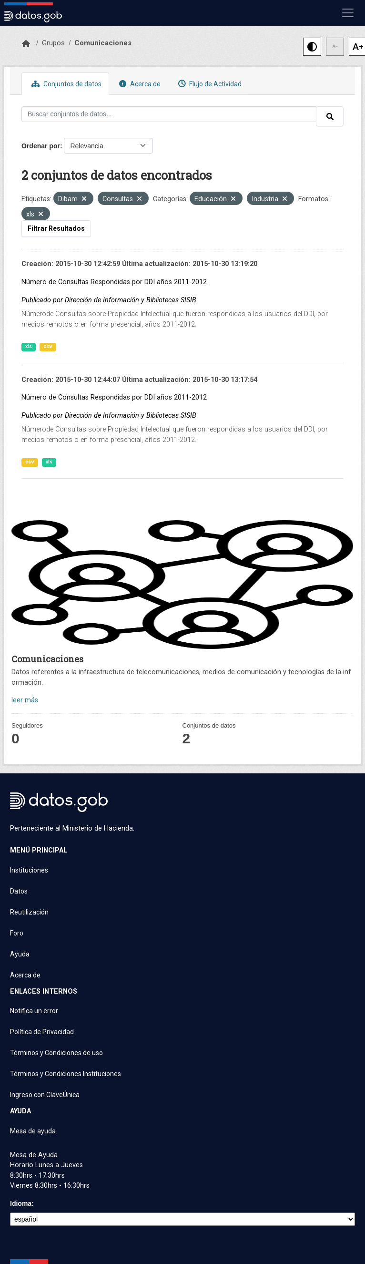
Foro (16, 933)
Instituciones (29, 870)
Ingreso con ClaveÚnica (45, 1095)
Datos (19, 891)
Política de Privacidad (42, 1032)
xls (28, 346)
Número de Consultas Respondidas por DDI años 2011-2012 (114, 282)
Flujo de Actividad (209, 84)
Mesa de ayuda (33, 1131)
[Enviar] (330, 116)
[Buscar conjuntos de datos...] (168, 114)
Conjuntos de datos (65, 84)
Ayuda (20, 954)
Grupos (53, 43)
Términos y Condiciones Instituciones (65, 1074)
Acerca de (139, 84)
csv (47, 346)
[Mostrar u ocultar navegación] (348, 13)
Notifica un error (34, 1011)
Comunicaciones (103, 43)
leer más (24, 700)
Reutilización (29, 912)
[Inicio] (26, 44)
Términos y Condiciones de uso (56, 1053)
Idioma (20, 1203)
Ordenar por (40, 146)
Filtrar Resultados (56, 228)
